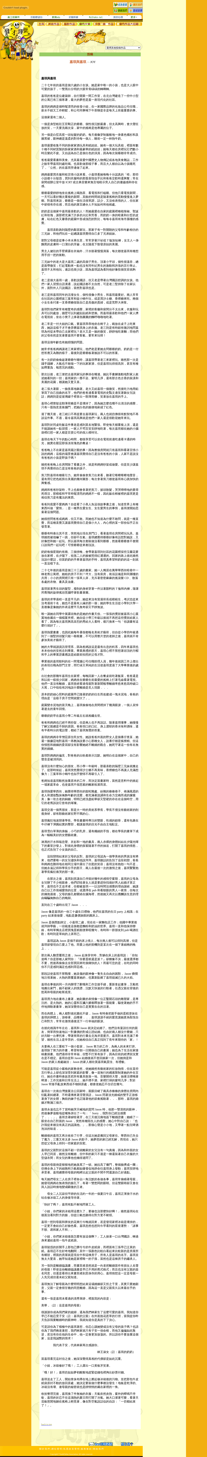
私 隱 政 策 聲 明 (71, 1449)
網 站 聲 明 (56, 1449)
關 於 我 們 (44, 1449)
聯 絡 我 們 (98, 1449)
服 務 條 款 (86, 1449)
